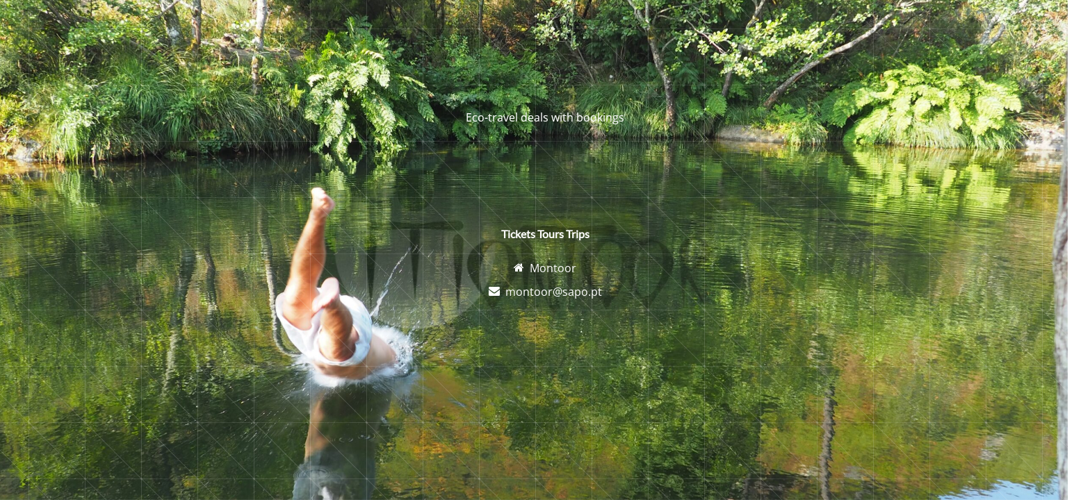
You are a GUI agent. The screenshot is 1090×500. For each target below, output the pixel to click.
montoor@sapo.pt (553, 291)
